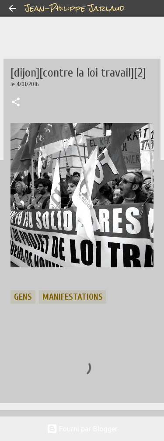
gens (23, 297)
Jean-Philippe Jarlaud (74, 8)
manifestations (72, 297)
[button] (15, 103)
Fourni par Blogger (82, 429)
